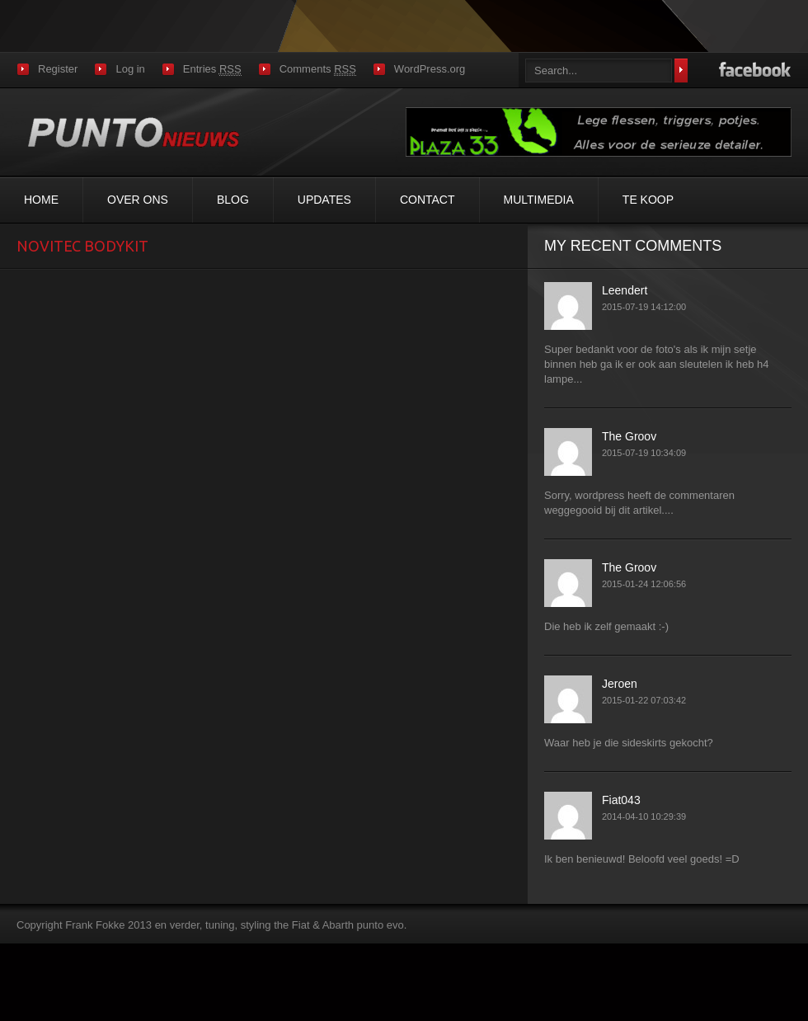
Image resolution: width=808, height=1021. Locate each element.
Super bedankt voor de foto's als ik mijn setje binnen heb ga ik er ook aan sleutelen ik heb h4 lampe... (656, 364)
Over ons (137, 199)
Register (58, 69)
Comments (318, 69)
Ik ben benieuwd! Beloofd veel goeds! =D (642, 859)
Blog (233, 199)
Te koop (648, 199)
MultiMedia (539, 199)
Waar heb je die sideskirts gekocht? (628, 742)
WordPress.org (429, 69)
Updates (324, 199)
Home (41, 199)
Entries (212, 69)
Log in (129, 69)
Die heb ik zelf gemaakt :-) (606, 626)
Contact (427, 199)
